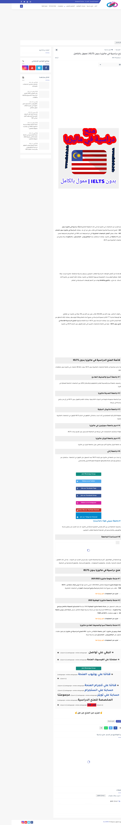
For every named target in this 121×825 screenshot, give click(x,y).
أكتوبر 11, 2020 (20, 143)
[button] (104, 727)
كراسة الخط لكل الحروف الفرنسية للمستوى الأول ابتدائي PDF (19, 116)
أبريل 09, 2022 (21, 102)
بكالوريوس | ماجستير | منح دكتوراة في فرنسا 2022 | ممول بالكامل (18, 106)
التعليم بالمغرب (58, 6)
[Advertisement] (60, 25)
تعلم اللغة (33, 6)
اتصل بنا (76, 1)
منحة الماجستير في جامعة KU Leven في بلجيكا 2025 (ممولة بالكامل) (19, 137)
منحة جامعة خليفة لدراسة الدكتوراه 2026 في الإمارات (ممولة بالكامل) (18, 126)
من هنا (80, 704)
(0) (45, 58)
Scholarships (41, 6)
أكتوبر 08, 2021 (20, 82)
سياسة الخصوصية (68, 1)
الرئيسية (107, 50)
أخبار (84, 6)
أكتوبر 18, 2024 (20, 133)
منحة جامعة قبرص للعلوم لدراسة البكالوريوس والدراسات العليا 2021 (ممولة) (19, 147)
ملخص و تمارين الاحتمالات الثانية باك (18, 85)
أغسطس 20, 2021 (20, 91)
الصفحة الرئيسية (83, 1)
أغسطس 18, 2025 (20, 122)
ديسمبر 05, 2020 (20, 112)
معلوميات (49, 6)
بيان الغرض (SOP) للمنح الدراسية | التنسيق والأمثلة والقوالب (18, 95)
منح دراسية (78, 6)
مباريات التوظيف (69, 6)
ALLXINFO (94, 822)
